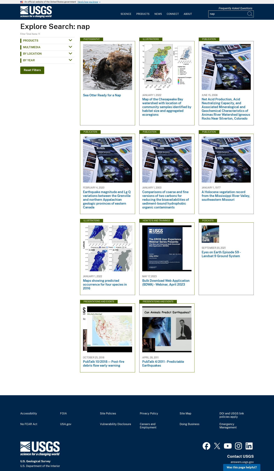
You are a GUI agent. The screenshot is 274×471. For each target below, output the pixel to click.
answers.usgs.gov (242, 462)
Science (126, 14)
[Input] (231, 13)
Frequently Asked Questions (235, 8)
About (188, 14)
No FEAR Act (28, 424)
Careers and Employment (148, 426)
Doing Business (189, 424)
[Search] (250, 13)
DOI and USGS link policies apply (231, 415)
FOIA (63, 413)
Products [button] (30, 40)
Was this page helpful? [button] (242, 467)
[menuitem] (126, 12)
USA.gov (65, 424)
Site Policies (108, 413)
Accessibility (28, 413)
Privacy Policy (149, 413)
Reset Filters (32, 70)
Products (142, 14)
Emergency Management (228, 426)
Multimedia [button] (32, 47)
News (158, 14)
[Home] (36, 17)
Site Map (185, 413)
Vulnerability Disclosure (115, 424)
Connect (173, 14)
